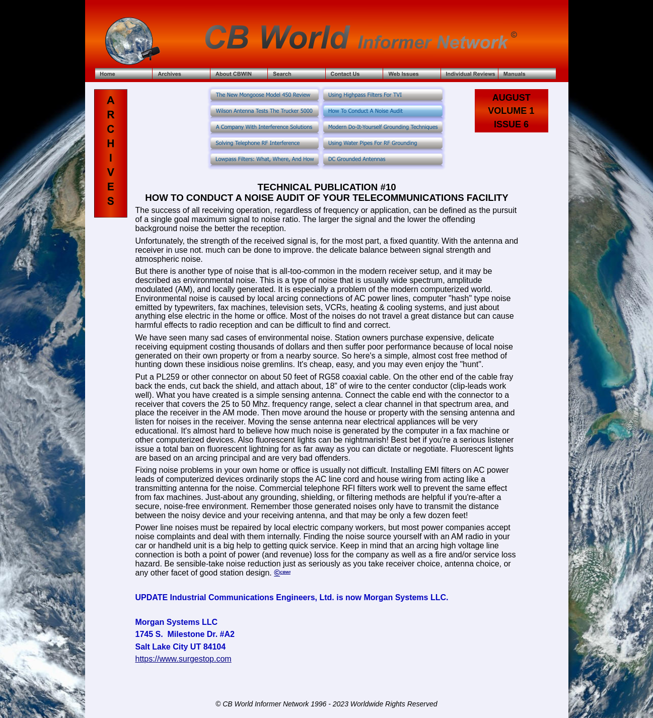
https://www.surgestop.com (183, 659)
